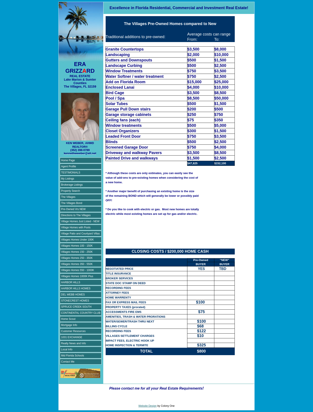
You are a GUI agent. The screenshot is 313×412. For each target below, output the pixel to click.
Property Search (70, 190)
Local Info (66, 349)
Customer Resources (73, 331)
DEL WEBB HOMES (73, 294)
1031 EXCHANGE (71, 337)
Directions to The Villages (76, 215)
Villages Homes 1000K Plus (77, 276)
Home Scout (68, 318)
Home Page (68, 160)
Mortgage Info (69, 325)
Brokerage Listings (72, 184)
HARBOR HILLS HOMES (75, 288)
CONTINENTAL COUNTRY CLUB (80, 312)
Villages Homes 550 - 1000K (77, 270)
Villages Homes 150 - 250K (77, 251)
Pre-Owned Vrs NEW (73, 209)
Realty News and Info (73, 343)
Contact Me (67, 361)
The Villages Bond (71, 203)
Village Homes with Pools (75, 227)
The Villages (68, 196)
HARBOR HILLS (70, 282)
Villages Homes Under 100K (77, 239)
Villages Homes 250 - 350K (77, 257)
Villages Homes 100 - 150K (77, 245)
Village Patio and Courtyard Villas (80, 233)
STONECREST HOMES (75, 300)
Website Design (147, 405)
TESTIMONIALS (70, 172)
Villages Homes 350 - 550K (77, 264)
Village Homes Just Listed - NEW (80, 221)
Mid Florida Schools (72, 355)
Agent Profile (68, 166)
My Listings (67, 178)
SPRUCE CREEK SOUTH (76, 306)
